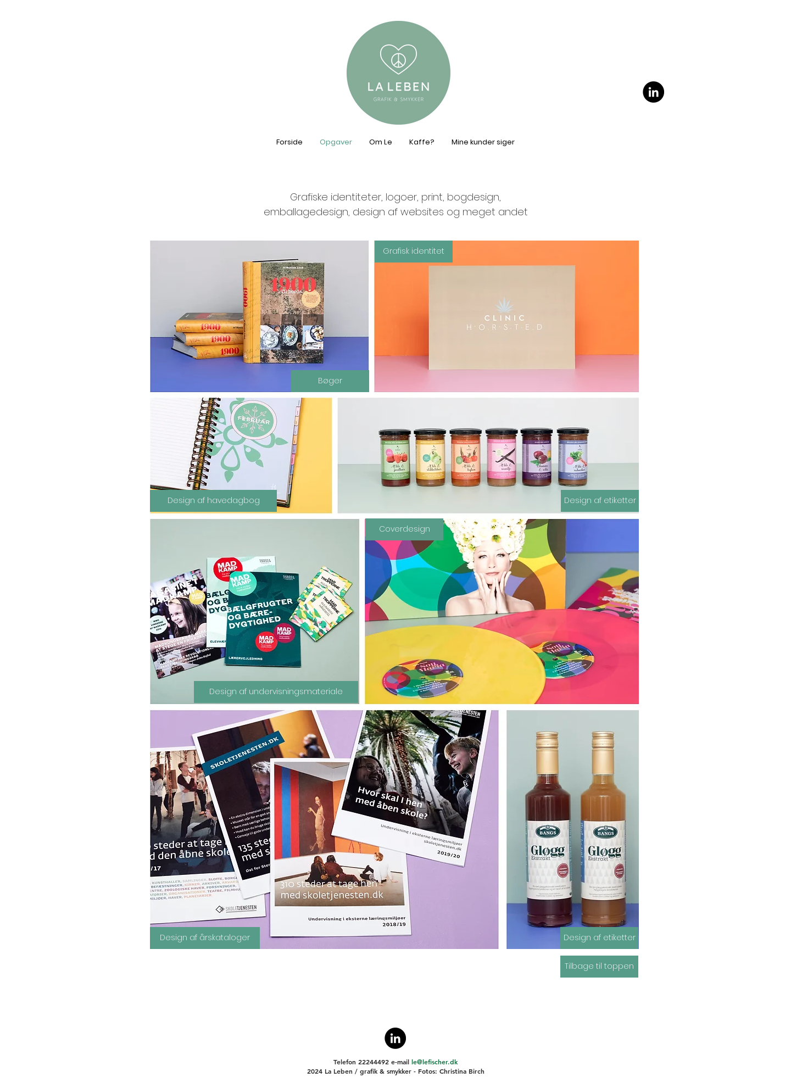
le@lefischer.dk (434, 1061)
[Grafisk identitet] (414, 252)
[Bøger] (330, 381)
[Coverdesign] (404, 529)
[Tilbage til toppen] (599, 967)
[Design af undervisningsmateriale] (276, 692)
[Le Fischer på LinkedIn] (653, 92)
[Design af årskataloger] (205, 938)
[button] (213, 501)
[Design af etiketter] (600, 501)
